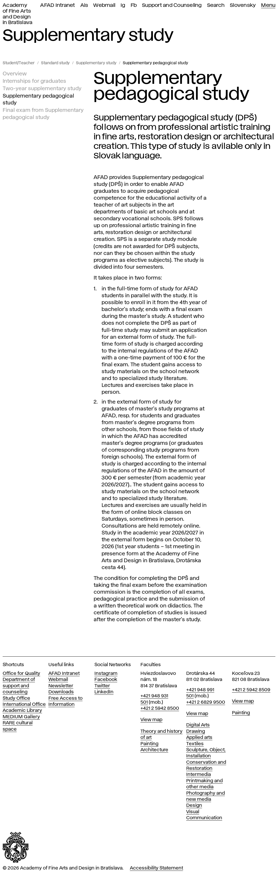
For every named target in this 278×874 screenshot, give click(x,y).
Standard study (55, 63)
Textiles (195, 744)
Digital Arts (198, 725)
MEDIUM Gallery (21, 717)
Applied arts (199, 737)
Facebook (105, 680)
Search (216, 5)
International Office (24, 704)
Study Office (16, 698)
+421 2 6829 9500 (205, 702)
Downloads (61, 692)
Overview (15, 73)
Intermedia (198, 774)
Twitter (102, 686)
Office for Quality (21, 673)
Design (194, 805)
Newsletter (60, 686)
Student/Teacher (19, 63)
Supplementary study (96, 63)
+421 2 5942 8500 (159, 708)
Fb (134, 5)
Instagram (105, 673)
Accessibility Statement (156, 868)
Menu (268, 5)
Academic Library (22, 710)
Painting (149, 744)
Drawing (195, 731)
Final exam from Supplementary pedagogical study (43, 114)
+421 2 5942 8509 (251, 690)
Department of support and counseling (19, 686)
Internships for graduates (34, 81)
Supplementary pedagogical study (155, 63)
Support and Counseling (172, 5)
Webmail (104, 5)
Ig (123, 5)
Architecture (154, 750)
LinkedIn (103, 692)
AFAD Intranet (57, 5)
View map (151, 720)
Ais (84, 5)
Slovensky (243, 5)
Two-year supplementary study (42, 88)
